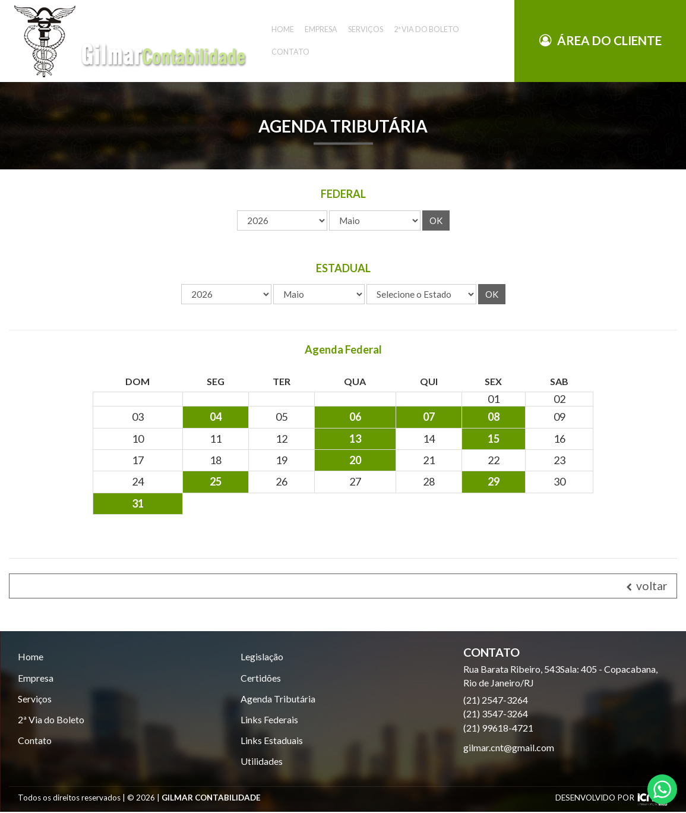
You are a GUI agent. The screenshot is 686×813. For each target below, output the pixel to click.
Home (30, 656)
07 (429, 416)
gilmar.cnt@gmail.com (508, 747)
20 (355, 460)
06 (355, 416)
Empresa (35, 677)
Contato (290, 11)
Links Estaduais (272, 740)
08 (494, 416)
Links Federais (269, 720)
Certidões (261, 677)
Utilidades (262, 761)
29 (494, 481)
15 (494, 438)
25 (216, 481)
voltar (647, 586)
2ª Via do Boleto (51, 720)
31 (138, 503)
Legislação (262, 656)
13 (355, 438)
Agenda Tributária (278, 698)
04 (216, 416)
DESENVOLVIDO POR (594, 798)
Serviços (35, 698)
